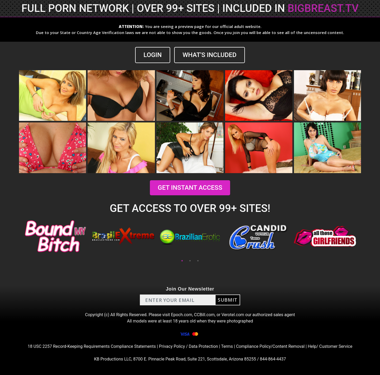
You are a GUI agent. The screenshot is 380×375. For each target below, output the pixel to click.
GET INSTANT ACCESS (190, 187)
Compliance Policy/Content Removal (270, 346)
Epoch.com (181, 314)
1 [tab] (182, 260)
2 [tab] (190, 260)
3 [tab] (198, 260)
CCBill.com (204, 314)
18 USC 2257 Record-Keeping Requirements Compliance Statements (92, 346)
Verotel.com (232, 314)
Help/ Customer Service (330, 346)
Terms (227, 346)
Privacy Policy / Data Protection (188, 346)
